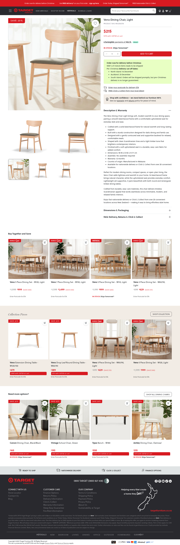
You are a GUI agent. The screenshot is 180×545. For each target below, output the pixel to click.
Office (96, 534)
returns (131, 100)
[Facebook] (156, 481)
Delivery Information (53, 498)
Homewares (124, 534)
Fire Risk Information (53, 510)
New (52, 534)
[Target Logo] (23, 10)
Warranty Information (53, 504)
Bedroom (63, 534)
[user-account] (163, 10)
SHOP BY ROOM (58, 11)
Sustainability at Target (89, 507)
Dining (86, 534)
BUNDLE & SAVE (85, 11)
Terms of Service (63, 543)
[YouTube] (163, 481)
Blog (10, 498)
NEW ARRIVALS (42, 11)
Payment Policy (85, 498)
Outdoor (109, 534)
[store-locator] (160, 10)
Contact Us (13, 495)
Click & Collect (50, 501)
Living (75, 534)
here (92, 516)
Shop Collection (161, 314)
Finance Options (51, 492)
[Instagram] (159, 481)
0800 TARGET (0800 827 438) (88, 480)
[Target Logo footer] (41, 481)
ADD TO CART (146, 53)
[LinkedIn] (170, 481)
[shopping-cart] (170, 10)
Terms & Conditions (87, 492)
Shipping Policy (85, 495)
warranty (120, 100)
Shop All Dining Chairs (158, 394)
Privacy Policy (84, 501)
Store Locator (14, 492)
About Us (82, 504)
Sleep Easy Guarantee (53, 507)
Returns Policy (50, 495)
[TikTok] (166, 481)
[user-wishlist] (166, 10)
